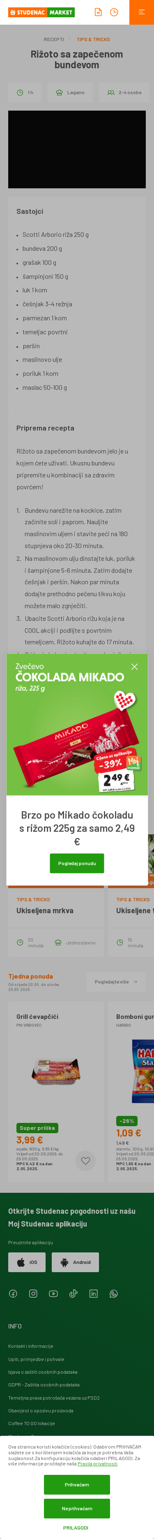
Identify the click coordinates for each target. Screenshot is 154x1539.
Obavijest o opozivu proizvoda (41, 1410)
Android (75, 1262)
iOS (26, 1262)
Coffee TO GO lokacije (31, 1423)
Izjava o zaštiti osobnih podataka (43, 1372)
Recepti (54, 39)
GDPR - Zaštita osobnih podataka (44, 1384)
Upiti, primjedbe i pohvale (36, 1359)
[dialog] (77, 1487)
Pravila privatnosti (97, 1463)
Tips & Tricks (93, 39)
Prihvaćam (77, 1484)
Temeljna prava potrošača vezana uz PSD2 (54, 1397)
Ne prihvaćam (77, 1508)
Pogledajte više (116, 981)
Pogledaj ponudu (77, 863)
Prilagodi (75, 1527)
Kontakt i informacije (30, 1346)
